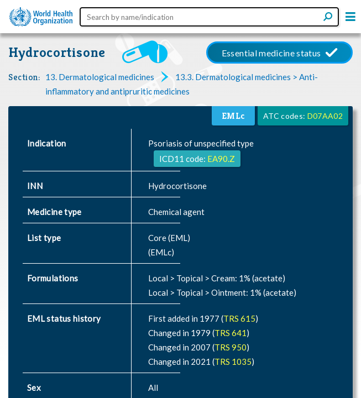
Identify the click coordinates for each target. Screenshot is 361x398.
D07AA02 (325, 116)
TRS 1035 (233, 361)
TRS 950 (230, 347)
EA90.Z (221, 159)
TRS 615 (239, 318)
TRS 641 (230, 333)
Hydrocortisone (57, 52)
